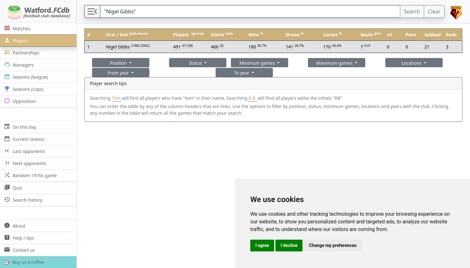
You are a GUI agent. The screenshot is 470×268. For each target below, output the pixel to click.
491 (177, 47)
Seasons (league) (25, 76)
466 (214, 47)
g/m (377, 33)
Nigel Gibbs (118, 47)
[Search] (250, 11)
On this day (19, 126)
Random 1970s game (30, 175)
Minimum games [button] (257, 63)
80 (191, 45)
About (14, 225)
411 (185, 45)
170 (327, 47)
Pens (411, 35)
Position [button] (119, 63)
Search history (22, 199)
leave (142, 33)
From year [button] (119, 73)
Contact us (19, 249)
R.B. (252, 98)
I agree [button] (262, 245)
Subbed (432, 35)
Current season (24, 138)
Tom (116, 98)
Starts (217, 35)
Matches (16, 28)
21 (427, 47)
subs (229, 33)
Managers (18, 64)
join (134, 33)
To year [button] (242, 73)
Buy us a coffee (22, 262)
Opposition (19, 101)
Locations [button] (412, 63)
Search (412, 11)
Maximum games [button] (335, 63)
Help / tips (18, 237)
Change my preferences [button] (332, 245)
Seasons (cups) (23, 88)
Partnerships (21, 52)
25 (222, 45)
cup (201, 33)
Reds (451, 35)
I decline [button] (289, 245)
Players (15, 40)
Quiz (12, 187)
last (124, 35)
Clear (434, 11)
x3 (389, 35)
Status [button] (196, 63)
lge (193, 33)
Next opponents (24, 163)
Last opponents (24, 151)
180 (252, 47)
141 (289, 47)
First (111, 35)
